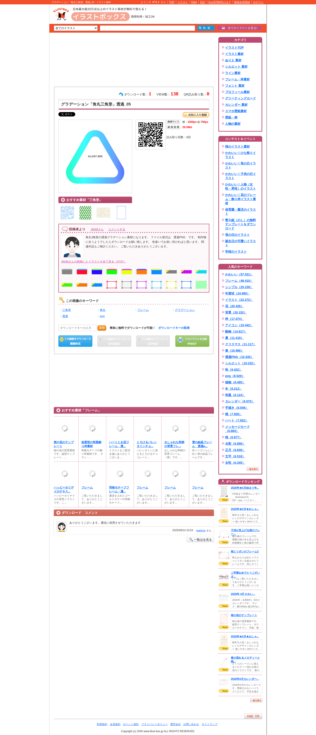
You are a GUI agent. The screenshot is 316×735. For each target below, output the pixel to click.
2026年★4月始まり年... (245, 487)
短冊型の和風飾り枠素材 (91, 444)
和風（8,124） (235, 395)
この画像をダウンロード (75, 341)
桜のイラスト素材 (237, 146)
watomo (200, 530)
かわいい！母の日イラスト (240, 165)
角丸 (103, 310)
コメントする (116, 229)
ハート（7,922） (236, 420)
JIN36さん (97, 229)
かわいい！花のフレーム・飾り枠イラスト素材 (240, 199)
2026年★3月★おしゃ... (245, 509)
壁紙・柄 (231, 117)
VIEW (224, 500)
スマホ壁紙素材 (236, 111)
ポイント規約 (131, 724)
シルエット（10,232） (240, 363)
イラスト (183, 2)
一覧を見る (253, 469)
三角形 (66, 310)
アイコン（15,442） (239, 325)
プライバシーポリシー (154, 724)
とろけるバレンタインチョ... (147, 444)
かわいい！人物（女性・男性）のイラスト (240, 186)
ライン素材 (233, 73)
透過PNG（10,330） (239, 357)
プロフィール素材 (237, 92)
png (102, 316)
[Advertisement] (28, 72)
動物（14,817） (236, 331)
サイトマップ (209, 724)
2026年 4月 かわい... (243, 594)
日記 (202, 2)
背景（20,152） (236, 312)
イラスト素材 (234, 54)
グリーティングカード (240, 98)
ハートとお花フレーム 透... (119, 444)
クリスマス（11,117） (240, 344)
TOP (171, 2)
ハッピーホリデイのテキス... (64, 489)
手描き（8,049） (236, 407)
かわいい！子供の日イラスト (240, 176)
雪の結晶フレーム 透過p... (202, 444)
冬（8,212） (233, 388)
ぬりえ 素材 (233, 60)
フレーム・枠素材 (237, 79)
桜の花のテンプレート (64, 444)
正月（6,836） (235, 450)
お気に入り (196, 114)
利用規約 (102, 724)
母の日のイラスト (237, 234)
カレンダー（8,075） (239, 401)
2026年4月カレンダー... (245, 678)
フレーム (143, 310)
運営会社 (175, 724)
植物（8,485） (235, 382)
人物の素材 (233, 123)
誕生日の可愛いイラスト (240, 243)
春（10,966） (234, 350)
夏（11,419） (234, 338)
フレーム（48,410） (239, 280)
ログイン (258, 2)
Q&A (194, 2)
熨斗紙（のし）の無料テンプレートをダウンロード (240, 224)
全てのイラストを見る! (239, 28)
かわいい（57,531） (239, 274)
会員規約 (115, 724)
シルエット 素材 (236, 66)
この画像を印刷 (192, 341)
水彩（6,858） (235, 443)
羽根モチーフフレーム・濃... (119, 489)
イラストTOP (234, 47)
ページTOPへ (253, 716)
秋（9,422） (233, 369)
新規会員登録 (242, 2)
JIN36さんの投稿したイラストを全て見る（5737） (93, 261)
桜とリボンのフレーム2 (245, 551)
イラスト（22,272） (239, 299)
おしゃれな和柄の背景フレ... (174, 444)
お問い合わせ (191, 724)
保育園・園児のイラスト (240, 211)
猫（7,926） (233, 414)
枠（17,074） (234, 319)
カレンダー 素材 (236, 104)
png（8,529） (235, 376)
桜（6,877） (233, 437)
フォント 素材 (234, 85)
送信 (102, 328)
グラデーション (185, 310)
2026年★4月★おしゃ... (245, 636)
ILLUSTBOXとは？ (219, 2)
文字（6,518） (235, 456)
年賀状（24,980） (237, 293)
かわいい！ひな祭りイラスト (240, 155)
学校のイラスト (236, 251)
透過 (65, 316)
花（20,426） (234, 306)
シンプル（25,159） (239, 287)
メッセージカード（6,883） (237, 429)
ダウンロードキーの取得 (174, 328)
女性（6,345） (235, 462)
